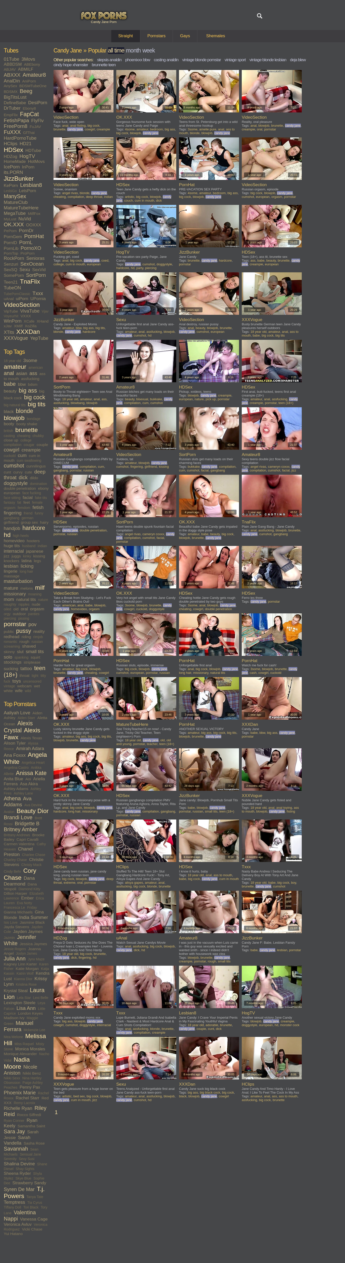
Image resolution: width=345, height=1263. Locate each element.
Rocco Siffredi (29, 1115)
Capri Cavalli (27, 839)
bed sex (79, 1096)
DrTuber (12, 108)
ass (33, 373)
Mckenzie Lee (34, 1030)
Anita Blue (13, 779)
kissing (39, 556)
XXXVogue (16, 338)
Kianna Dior (23, 979)
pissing (23, 618)
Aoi (28, 779)
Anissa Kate (31, 773)
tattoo (26, 668)
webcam (24, 686)
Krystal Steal (16, 990)
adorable (212, 1025)
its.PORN (13, 172)
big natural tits (15, 405)
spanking (21, 657)
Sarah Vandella (17, 1140)
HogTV (27, 156)
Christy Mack (31, 865)
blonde (24, 411)
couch (128, 200)
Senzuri (11, 264)
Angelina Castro (16, 768)
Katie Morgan (27, 968)
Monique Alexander (20, 1054)
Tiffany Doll (12, 1207)
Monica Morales (30, 1049)
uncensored (32, 681)
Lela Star (24, 998)
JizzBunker (19, 178)
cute (28, 472)
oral (24, 609)
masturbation (18, 581)
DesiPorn (37, 102)
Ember (27, 898)
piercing (10, 618)
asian (21, 373)
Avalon (9, 812)
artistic (129, 197)
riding (26, 637)
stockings (13, 662)
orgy (7, 614)
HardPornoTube (20, 138)
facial (28, 497)
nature (43, 600)
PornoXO (31, 248)
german (27, 518)
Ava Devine (33, 805)
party (139, 268)
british (8, 431)
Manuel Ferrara (18, 1026)
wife (18, 690)
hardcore (33, 528)
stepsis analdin (109, 59)
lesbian (11, 566)
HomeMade (15, 161)
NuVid (24, 218)
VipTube (11, 311)
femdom (24, 508)
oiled (7, 609)
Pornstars (157, 35)
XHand (42, 321)
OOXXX (33, 225)
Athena (12, 799)
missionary (15, 593)
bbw (22, 384)
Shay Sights (25, 1169)
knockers (11, 561)
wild (28, 691)
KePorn (11, 185)
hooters (33, 541)
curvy (17, 472)
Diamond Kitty (29, 889)
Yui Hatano (13, 1234)
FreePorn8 (16, 126)
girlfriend (11, 522)
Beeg (26, 91)
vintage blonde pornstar (201, 59)
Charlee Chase (33, 855)
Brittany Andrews (17, 835)
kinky (27, 556)
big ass (28, 390)
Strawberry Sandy (29, 1183)
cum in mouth (144, 200)
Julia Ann (15, 959)
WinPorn (13, 321)
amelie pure (207, 129)
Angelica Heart (33, 763)
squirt (35, 657)
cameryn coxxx (279, 466)
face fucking (31, 493)
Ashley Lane (23, 793)
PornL (25, 242)
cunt (7, 472)
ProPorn (27, 253)
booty (9, 423)
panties (34, 614)
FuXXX (12, 132)
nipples (24, 604)
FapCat (29, 114)
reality (38, 631)
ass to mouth (223, 875)
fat (19, 502)
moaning (35, 594)
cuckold (10, 456)
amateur (15, 366)
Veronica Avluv (18, 1224)
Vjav (45, 311)
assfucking (30, 379)
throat (25, 675)
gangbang (11, 518)
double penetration (20, 488)
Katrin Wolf (25, 973)
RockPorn (14, 258)
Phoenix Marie (20, 1092)
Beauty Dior (32, 811)
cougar (29, 445)
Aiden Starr (26, 718)
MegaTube (15, 213)
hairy (44, 522)
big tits (37, 404)
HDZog (10, 156)
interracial (14, 551)
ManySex (15, 196)
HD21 (25, 143)
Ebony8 (29, 108)
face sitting (12, 498)
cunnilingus (36, 466)
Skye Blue (23, 1178)
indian (42, 546)
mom (9, 599)
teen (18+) (286, 403)
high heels (21, 536)
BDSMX (11, 91)
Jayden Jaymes (28, 931)
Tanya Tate (34, 1197)
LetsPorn (27, 190)
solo (8, 657)
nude (36, 604)
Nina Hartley (32, 1078)
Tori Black (30, 1207)
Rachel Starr (27, 1098)
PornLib (11, 248)
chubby (38, 436)
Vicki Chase (32, 1229)
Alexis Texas (31, 738)
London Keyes (30, 1013)
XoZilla (30, 326)
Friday (32, 907)
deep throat (94, 197)
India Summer (33, 917)
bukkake (156, 399)
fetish (38, 507)
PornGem (13, 236)
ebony (43, 488)
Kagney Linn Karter (20, 964)
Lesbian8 (31, 185)
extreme (69, 882)
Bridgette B (27, 823)
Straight (125, 35)
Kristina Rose (26, 984)
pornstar (15, 624)
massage (12, 576)
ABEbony (32, 64)
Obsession (12, 1083)
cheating (23, 436)
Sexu (25, 269)
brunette (26, 429)
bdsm (33, 384)
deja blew (298, 59)
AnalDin (12, 80)
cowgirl (11, 449)
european (12, 493)
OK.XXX (14, 225)
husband (29, 546)
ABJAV (10, 69)
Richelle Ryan (18, 1108)
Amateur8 (34, 75)
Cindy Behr (12, 871)
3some (30, 360)
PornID (10, 242)
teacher (152, 744)
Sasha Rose (34, 1143)
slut (20, 651)
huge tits (12, 545)
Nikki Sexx (12, 1078)
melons (26, 588)
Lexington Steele (20, 1002)
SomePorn (14, 275)
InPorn (28, 167)
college (26, 440)
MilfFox (34, 213)
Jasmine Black (32, 922)
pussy (23, 631)
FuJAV (35, 126)
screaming (12, 646)
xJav (8, 326)
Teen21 (11, 282)
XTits (9, 332)
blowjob (14, 418)
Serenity (10, 1159)
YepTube (39, 338)
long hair (26, 571)
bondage (33, 419)
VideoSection (22, 304)
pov (32, 624)
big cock (34, 397)
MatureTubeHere (21, 207)
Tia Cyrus (34, 1203)
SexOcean (32, 264)
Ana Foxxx (15, 755)
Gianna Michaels (18, 912)
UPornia (38, 298)
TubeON (12, 287)
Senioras (35, 258)
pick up (211, 399)
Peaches (10, 1087)
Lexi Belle (40, 998)
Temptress (14, 1202)
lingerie (11, 571)
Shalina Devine (19, 1163)
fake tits (41, 498)
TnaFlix (30, 281)
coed (105, 260)
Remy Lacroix (24, 1103)
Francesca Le (14, 907)
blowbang (78, 403)
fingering (13, 512)
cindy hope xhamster (71, 64)
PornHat (34, 236)
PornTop (11, 253)
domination (38, 484)
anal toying (284, 808)
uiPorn (22, 298)
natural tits (26, 599)
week (148, 50)
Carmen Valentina (19, 844)
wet (37, 686)
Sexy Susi (26, 1159)
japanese (34, 551)
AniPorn (29, 81)
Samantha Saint (31, 1126)
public (9, 631)
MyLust (10, 219)
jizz (6, 556)
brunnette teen (104, 64)
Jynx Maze (36, 959)
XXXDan (28, 331)
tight (35, 676)
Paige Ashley (32, 1083)
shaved (29, 646)
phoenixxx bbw (137, 59)
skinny (9, 652)
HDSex (13, 149)
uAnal (9, 299)
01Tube (11, 59)
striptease (32, 662)
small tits (35, 651)
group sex (29, 522)
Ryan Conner (14, 1121)
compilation (13, 445)
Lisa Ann (26, 1008)
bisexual (142, 399)
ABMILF (25, 69)
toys (16, 681)
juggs (16, 556)
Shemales (215, 35)
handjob (12, 528)
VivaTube (30, 311)
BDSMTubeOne (32, 86)
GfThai (29, 132)
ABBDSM (13, 64)
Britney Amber (21, 830)
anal (9, 373)
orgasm (37, 609)
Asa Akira (29, 784)
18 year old (12, 361)
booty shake (26, 424)
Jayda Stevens (16, 927)
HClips (10, 143)
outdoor (19, 614)
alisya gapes (134, 882)
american (35, 368)
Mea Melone (13, 1037)
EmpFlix (11, 115)
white (8, 691)
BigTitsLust (15, 97)
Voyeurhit (11, 316)
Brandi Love (18, 818)
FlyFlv (37, 120)
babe (10, 384)
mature (11, 588)
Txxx (37, 293)
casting (9, 436)
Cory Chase (20, 874)
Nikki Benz (32, 1073)
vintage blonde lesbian (268, 59)
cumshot (14, 466)
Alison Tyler (15, 743)
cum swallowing (29, 460)
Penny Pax (30, 1087)
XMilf (18, 326)
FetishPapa (16, 120)
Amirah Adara (30, 748)
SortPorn (36, 275)
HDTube (33, 150)
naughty (10, 604)
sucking (11, 668)
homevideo (14, 540)
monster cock (289, 1025)
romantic (10, 642)
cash (253, 673)
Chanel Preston (18, 851)
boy (293, 882)
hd (7, 534)
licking (27, 566)
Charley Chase (15, 860)
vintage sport (235, 59)
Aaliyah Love (17, 712)
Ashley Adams (16, 789)
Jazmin (9, 938)
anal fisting (78, 125)
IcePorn (12, 166)
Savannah (16, 1149)
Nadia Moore (17, 1063)
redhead (11, 636)
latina (27, 560)
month (133, 50)
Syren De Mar (19, 1189)
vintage (9, 686)
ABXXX (12, 75)
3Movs (28, 59)
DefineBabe (15, 102)
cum (22, 455)
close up (11, 440)
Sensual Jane (30, 1154)
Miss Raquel (24, 1044)
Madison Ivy (14, 1018)
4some (130, 129)
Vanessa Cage (34, 1219)
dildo (34, 478)
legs (37, 561)
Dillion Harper (15, 893)
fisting (290, 811)
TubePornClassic (17, 294)
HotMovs (36, 161)
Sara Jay (14, 1132)
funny (39, 513)
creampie (31, 449)
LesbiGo (10, 191)
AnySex (10, 86)
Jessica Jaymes (33, 944)
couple (42, 444)
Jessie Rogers (15, 949)
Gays (185, 35)
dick (23, 477)
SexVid (39, 269)
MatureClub (16, 202)
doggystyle (16, 483)
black (9, 411)
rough (25, 641)
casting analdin (166, 59)
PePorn (10, 231)
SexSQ (10, 269)
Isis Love (11, 922)
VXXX (25, 316)
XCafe (29, 321)
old (15, 609)
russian (37, 642)
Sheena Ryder (17, 1173)
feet (27, 502)
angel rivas (70, 193)
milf (39, 587)
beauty (10, 391)
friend (28, 513)
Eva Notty (24, 903)
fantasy (9, 502)
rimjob (38, 637)
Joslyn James (26, 953)
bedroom (156, 129)
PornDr (26, 230)
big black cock (210, 1092)
